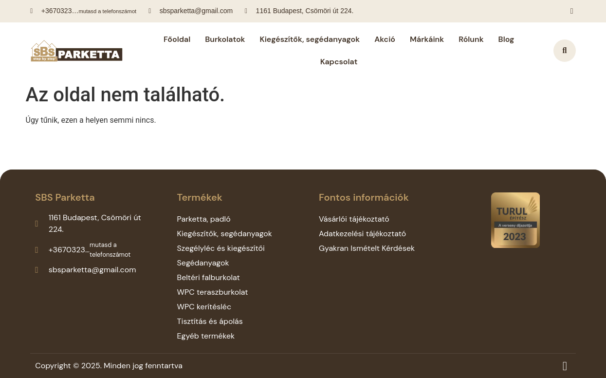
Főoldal (177, 39)
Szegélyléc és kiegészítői (221, 248)
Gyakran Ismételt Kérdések (367, 248)
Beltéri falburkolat (208, 277)
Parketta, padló (204, 219)
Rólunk (471, 39)
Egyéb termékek (206, 336)
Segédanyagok (203, 263)
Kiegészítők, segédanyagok (310, 39)
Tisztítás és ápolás (210, 321)
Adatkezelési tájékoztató (362, 233)
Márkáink (427, 39)
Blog (506, 39)
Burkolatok (225, 39)
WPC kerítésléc (204, 307)
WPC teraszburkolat (212, 292)
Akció (384, 39)
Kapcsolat (339, 62)
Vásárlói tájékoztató (354, 219)
